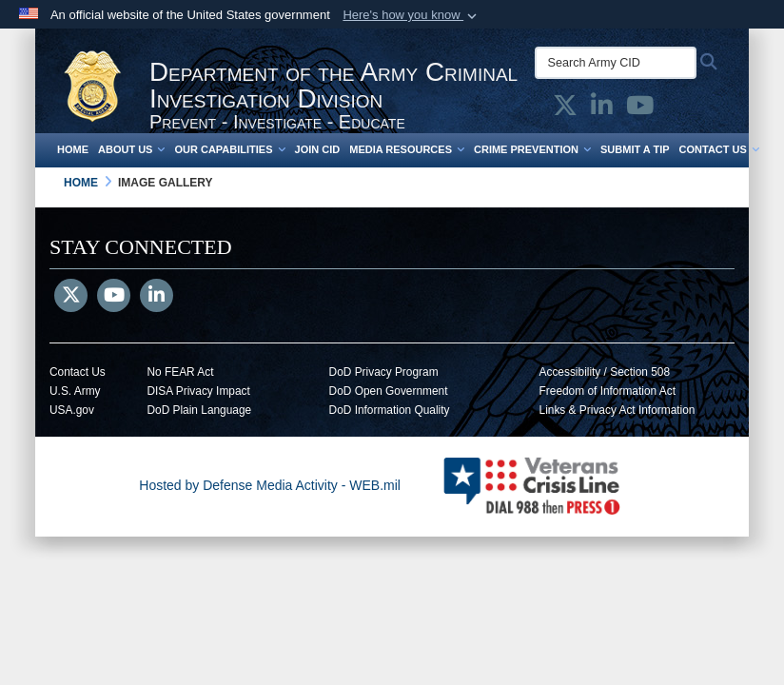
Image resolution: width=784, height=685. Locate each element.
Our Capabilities (229, 149)
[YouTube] (113, 296)
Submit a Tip (635, 149)
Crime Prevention (532, 149)
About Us (131, 149)
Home (72, 149)
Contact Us (719, 149)
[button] (411, 15)
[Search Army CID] (615, 63)
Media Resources (406, 149)
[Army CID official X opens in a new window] (565, 109)
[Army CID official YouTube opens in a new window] (640, 109)
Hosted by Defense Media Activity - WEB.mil (270, 485)
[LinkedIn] (156, 296)
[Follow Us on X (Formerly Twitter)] (71, 296)
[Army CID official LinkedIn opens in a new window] (602, 109)
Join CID (318, 149)
